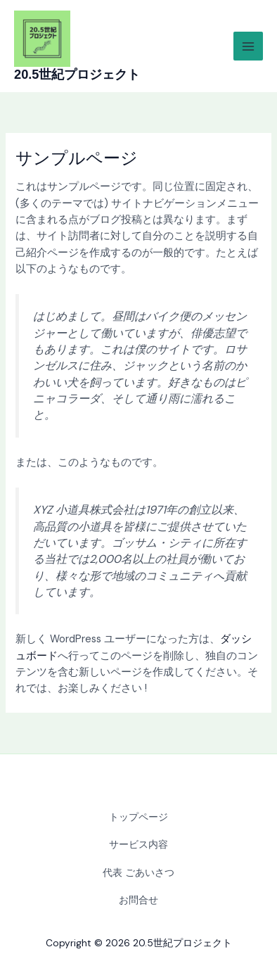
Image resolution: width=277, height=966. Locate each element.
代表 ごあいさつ (138, 872)
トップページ (138, 817)
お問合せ (138, 900)
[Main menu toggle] (248, 46)
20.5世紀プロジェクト (77, 74)
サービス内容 (138, 844)
